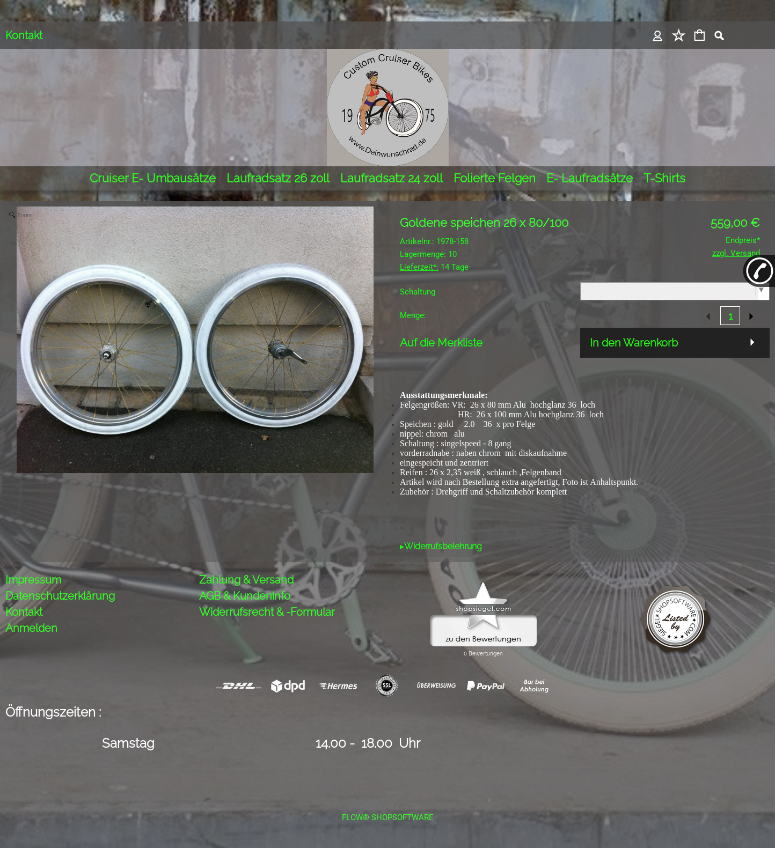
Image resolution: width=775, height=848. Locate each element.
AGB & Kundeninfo (244, 595)
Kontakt (23, 35)
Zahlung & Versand (246, 579)
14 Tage (434, 267)
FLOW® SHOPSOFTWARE (388, 817)
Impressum (33, 579)
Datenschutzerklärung (60, 595)
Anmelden (31, 628)
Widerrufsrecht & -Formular (267, 612)
